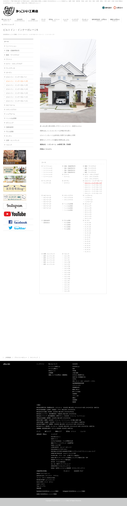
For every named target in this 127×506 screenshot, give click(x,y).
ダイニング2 (88, 216)
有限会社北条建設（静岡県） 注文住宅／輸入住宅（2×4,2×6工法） (54, 418)
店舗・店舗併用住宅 (69, 166)
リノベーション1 (47, 176)
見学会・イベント (71, 431)
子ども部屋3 (67, 224)
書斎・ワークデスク (90, 166)
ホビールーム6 (47, 197)
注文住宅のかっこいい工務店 (61, 500)
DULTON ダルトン (56, 436)
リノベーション (47, 166)
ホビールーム (47, 195)
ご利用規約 (8, 357)
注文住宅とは (75, 366)
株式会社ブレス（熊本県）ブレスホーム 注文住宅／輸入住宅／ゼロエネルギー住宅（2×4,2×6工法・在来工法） (66, 426)
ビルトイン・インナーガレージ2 (93, 191)
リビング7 (66, 289)
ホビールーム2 (47, 205)
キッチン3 (87, 247)
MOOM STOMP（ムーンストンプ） (46, 479)
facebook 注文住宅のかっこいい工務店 (47, 491)
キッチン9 (87, 235)
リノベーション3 (47, 172)
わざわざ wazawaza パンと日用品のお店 (62, 441)
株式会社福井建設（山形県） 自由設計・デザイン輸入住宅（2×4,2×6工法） (56, 409)
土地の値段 (75, 372)
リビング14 (67, 270)
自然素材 (74, 399)
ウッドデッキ (47, 181)
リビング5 (66, 256)
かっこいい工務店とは (54, 366)
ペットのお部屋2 (68, 208)
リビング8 (66, 282)
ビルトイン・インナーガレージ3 (93, 189)
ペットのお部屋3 (68, 206)
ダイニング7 (88, 206)
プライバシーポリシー (20, 357)
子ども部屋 (67, 220)
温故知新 (39, 488)
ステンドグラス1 (68, 199)
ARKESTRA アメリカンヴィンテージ (60, 466)
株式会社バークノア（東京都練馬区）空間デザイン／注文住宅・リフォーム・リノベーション (61, 415)
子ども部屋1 (67, 229)
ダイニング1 (88, 218)
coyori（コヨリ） (41, 484)
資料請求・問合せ (42, 434)
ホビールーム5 (47, 199)
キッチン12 (88, 229)
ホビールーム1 (47, 208)
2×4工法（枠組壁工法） (78, 375)
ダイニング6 (88, 208)
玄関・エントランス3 (48, 260)
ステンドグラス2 (68, 197)
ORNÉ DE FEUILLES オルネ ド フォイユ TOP (63, 453)
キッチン (87, 220)
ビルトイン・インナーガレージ (93, 181)
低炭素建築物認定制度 (78, 383)
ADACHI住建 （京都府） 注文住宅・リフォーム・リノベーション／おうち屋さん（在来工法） (61, 422)
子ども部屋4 (67, 222)
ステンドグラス (68, 195)
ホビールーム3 (47, 203)
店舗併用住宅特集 (42, 471)
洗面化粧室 (46, 220)
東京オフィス (52, 370)
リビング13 (67, 272)
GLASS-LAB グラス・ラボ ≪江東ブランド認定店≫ (65, 455)
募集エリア (58, 431)
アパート (66, 174)
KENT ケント (54, 438)
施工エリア (48, 431)
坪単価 (74, 370)
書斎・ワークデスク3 (90, 168)
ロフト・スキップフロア (92, 174)
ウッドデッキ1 (47, 183)
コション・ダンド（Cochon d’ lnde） (46, 477)
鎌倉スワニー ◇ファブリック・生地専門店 (62, 443)
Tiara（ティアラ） (41, 486)
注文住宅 (75, 364)
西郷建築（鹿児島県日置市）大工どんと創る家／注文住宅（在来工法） (55, 428)
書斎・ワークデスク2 (90, 170)
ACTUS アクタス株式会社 (58, 461)
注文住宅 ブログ (78, 471)
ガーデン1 (66, 183)
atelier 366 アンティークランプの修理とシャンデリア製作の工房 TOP (69, 457)
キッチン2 (87, 249)
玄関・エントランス (49, 254)
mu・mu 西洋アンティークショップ (60, 463)
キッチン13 (88, 226)
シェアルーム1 (88, 201)
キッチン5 (87, 243)
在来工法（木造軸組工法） (79, 377)
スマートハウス (76, 385)
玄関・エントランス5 (48, 256)
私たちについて (53, 364)
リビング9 (66, 280)
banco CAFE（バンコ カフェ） (45, 482)
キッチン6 (87, 241)
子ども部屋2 (67, 226)
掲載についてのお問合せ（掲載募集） (58, 375)
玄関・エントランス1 (48, 264)
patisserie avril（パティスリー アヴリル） (48, 475)
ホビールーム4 (47, 201)
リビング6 (66, 291)
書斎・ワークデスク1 (90, 172)
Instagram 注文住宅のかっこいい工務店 (74, 491)
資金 (73, 368)
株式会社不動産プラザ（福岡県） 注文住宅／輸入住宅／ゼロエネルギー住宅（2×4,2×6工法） (61, 424)
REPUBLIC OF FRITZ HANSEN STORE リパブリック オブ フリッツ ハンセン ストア (73, 451)
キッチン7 (87, 239)
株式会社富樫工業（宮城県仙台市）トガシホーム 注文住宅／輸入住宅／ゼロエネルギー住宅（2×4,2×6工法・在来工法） (68, 407)
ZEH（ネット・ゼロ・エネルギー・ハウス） (84, 381)
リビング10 (67, 278)
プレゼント (66, 471)
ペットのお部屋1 (68, 210)
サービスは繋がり (53, 368)
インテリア (54, 434)
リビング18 (67, 262)
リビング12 (67, 274)
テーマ (44, 162)
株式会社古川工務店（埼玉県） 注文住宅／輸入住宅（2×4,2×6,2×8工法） (56, 411)
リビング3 (66, 260)
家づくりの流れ (76, 391)
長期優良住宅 (75, 387)
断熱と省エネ (75, 389)
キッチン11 (88, 231)
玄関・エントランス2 (48, 262)
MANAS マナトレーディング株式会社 (60, 459)
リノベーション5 (47, 168)
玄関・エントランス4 (48, 258)
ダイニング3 (88, 214)
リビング (66, 254)
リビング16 (67, 266)
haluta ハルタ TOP (56, 445)
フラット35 (75, 395)
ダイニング (88, 204)
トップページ (40, 364)
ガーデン (66, 181)
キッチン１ (88, 251)
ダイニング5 (88, 210)
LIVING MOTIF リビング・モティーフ (61, 447)
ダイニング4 (88, 212)
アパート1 (66, 176)
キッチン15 (88, 222)
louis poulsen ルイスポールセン (59, 449)
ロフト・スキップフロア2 (91, 176)
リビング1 (66, 287)
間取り (74, 397)
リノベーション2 (47, 174)
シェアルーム (88, 195)
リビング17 (67, 264)
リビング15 (67, 268)
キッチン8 (87, 237)
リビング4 (66, 258)
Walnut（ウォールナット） (44, 473)
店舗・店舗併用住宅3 (69, 168)
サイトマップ (34, 357)
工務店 (38, 405)
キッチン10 (88, 233)
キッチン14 (88, 224)
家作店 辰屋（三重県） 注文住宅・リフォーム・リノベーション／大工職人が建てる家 (59, 420)
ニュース (83, 431)
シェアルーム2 (88, 199)
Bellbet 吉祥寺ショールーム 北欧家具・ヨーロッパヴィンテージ (68, 468)
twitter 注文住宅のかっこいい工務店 (47, 494)
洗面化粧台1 (46, 222)
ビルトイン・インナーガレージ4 (93, 187)
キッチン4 (87, 245)
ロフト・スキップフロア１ (92, 178)
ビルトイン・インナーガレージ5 (93, 185)
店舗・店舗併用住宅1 (69, 172)
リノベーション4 (47, 170)
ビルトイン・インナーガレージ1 (93, 193)
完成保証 (74, 393)
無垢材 (74, 402)
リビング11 (67, 276)
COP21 (74, 379)
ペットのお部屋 (68, 204)
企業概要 (51, 372)
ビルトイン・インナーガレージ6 (93, 183)
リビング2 (66, 284)
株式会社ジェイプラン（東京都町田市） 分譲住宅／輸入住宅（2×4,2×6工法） (57, 413)
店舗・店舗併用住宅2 (69, 170)
